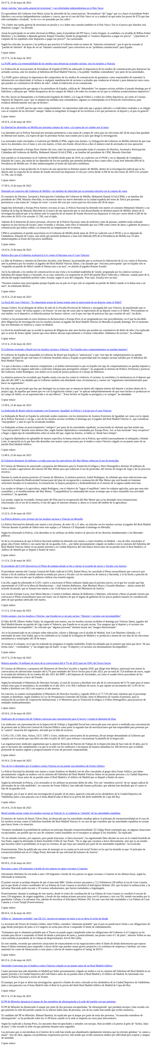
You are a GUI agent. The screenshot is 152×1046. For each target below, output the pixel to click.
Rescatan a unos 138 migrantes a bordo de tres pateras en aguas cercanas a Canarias (44, 868)
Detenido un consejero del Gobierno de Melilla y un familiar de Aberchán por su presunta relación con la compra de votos (64, 191)
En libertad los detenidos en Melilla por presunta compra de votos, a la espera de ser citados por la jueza (55, 127)
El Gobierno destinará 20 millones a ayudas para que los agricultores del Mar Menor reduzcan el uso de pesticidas (60, 460)
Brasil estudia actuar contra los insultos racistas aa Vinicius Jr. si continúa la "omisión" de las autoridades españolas (60, 813)
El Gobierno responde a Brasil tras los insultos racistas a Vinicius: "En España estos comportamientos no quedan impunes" (64, 349)
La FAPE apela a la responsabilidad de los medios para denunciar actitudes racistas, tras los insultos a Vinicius (58, 63)
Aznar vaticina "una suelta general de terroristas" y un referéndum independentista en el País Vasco (52, 8)
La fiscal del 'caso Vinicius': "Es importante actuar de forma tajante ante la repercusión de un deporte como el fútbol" (61, 302)
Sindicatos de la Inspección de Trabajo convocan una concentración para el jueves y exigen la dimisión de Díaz (58, 719)
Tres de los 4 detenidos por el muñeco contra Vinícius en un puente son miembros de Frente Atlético (53, 766)
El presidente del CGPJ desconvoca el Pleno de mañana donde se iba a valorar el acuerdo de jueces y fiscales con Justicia (63, 566)
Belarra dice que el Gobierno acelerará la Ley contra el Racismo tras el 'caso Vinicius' (45, 255)
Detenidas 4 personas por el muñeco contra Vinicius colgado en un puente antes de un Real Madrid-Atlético (56, 965)
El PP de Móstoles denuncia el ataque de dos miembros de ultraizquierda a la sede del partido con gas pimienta (58, 1001)
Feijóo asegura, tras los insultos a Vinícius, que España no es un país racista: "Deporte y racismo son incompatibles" (61, 616)
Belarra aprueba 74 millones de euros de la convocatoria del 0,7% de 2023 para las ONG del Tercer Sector (56, 663)
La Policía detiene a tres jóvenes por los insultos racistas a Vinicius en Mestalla (42, 519)
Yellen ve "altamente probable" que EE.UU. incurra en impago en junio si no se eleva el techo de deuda (54, 918)
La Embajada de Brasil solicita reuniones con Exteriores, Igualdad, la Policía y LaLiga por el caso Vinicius (56, 410)
